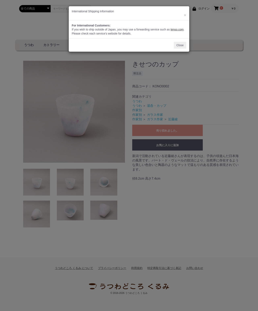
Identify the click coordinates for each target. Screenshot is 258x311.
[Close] (185, 15)
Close (180, 45)
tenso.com (177, 29)
